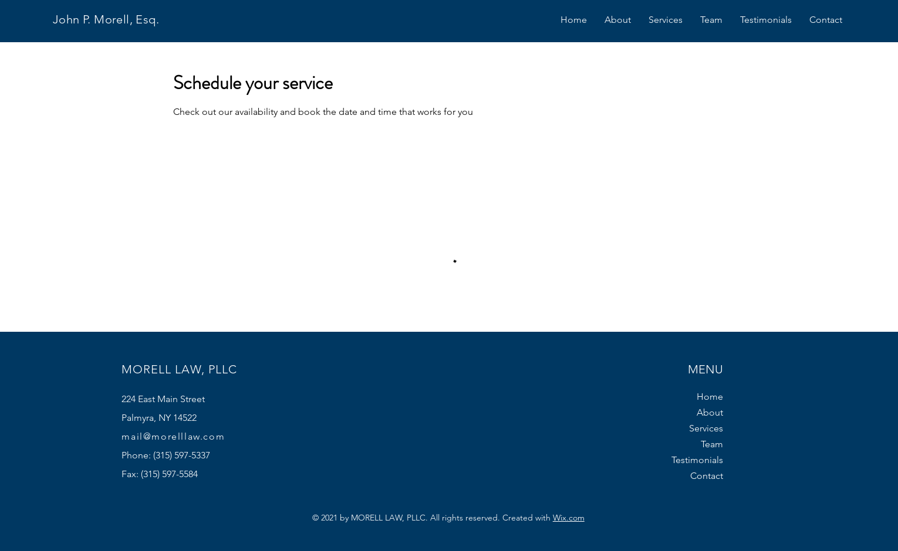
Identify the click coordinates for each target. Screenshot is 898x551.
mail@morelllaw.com (173, 436)
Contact (706, 475)
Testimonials (697, 459)
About (710, 412)
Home (710, 396)
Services (706, 428)
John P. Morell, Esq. (106, 19)
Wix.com (569, 517)
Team (712, 444)
